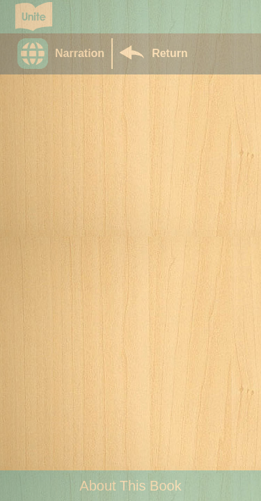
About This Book (130, 485)
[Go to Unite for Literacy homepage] (34, 16)
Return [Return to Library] (170, 53)
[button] (64, 53)
